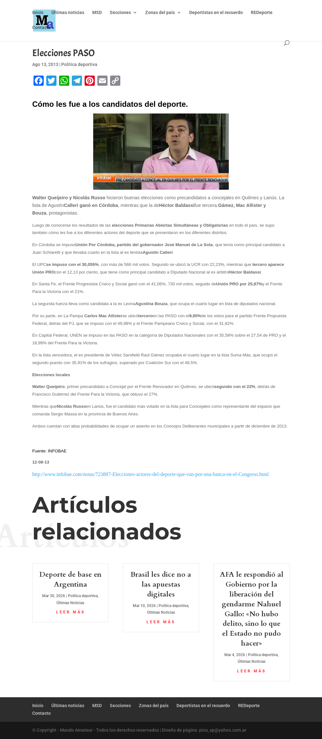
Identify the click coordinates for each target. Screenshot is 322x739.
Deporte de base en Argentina (70, 579)
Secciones (120, 13)
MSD (97, 13)
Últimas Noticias (70, 603)
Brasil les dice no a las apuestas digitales (161, 584)
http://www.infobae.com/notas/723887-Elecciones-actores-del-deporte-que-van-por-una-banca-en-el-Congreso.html (150, 474)
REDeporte (262, 13)
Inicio (37, 13)
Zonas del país (160, 13)
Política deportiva (79, 64)
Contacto (41, 28)
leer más (70, 612)
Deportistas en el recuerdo (216, 13)
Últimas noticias (67, 13)
